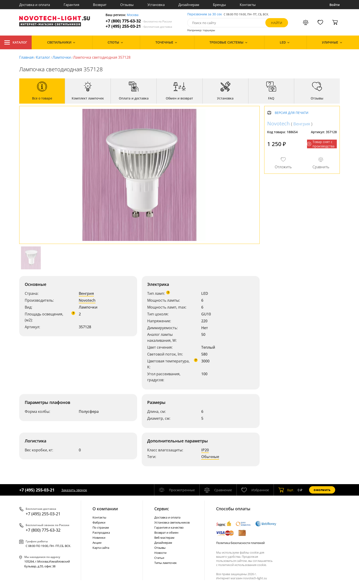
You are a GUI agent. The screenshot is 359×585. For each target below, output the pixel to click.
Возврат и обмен (166, 532)
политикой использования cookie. (242, 565)
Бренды (219, 4)
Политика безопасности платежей (240, 543)
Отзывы (127, 4)
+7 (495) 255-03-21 (139, 26)
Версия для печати (291, 113)
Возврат (99, 4)
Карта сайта (100, 548)
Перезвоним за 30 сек (204, 14)
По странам (100, 527)
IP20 (205, 450)
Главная (26, 57)
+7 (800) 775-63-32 (139, 21)
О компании (105, 508)
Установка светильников (172, 522)
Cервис (161, 508)
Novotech (87, 300)
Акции (96, 543)
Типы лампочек (165, 563)
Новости (160, 553)
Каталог (15, 42)
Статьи (159, 558)
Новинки (98, 537)
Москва (133, 15)
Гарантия (71, 4)
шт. (286, 490)
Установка (156, 4)
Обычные (210, 456)
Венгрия (86, 293)
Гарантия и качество (169, 527)
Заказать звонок (74, 490)
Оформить (322, 490)
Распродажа (101, 532)
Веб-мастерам (164, 537)
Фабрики (98, 522)
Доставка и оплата (34, 4)
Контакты (248, 4)
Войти (334, 5)
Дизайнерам (188, 4)
